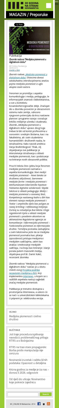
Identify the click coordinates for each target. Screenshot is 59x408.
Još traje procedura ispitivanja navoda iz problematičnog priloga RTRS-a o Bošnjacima (28, 338)
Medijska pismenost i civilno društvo (25, 318)
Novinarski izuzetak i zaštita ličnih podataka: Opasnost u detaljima (28, 361)
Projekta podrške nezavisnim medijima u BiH (24, 271)
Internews (28, 276)
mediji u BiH (14, 70)
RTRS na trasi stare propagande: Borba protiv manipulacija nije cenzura (28, 350)
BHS (56, 1)
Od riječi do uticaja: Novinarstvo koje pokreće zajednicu (27, 381)
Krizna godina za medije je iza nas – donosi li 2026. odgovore (29, 371)
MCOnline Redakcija (18, 66)
